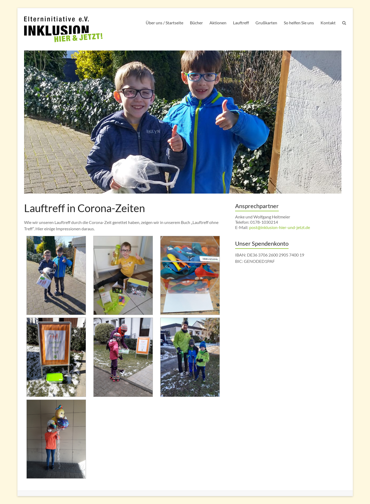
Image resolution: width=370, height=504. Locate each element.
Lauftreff (241, 22)
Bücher (196, 22)
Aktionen (217, 22)
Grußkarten (266, 22)
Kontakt (328, 22)
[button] (56, 275)
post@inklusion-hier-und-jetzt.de (279, 227)
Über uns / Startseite (164, 22)
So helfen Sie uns (299, 22)
